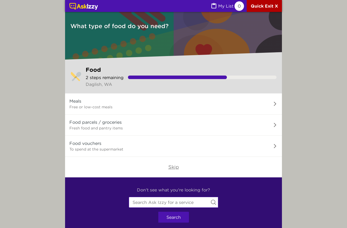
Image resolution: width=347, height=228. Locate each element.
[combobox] (173, 202)
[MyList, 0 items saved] (227, 6)
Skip (173, 167)
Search (173, 217)
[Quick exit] (264, 6)
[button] (173, 104)
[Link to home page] (83, 7)
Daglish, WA (99, 84)
